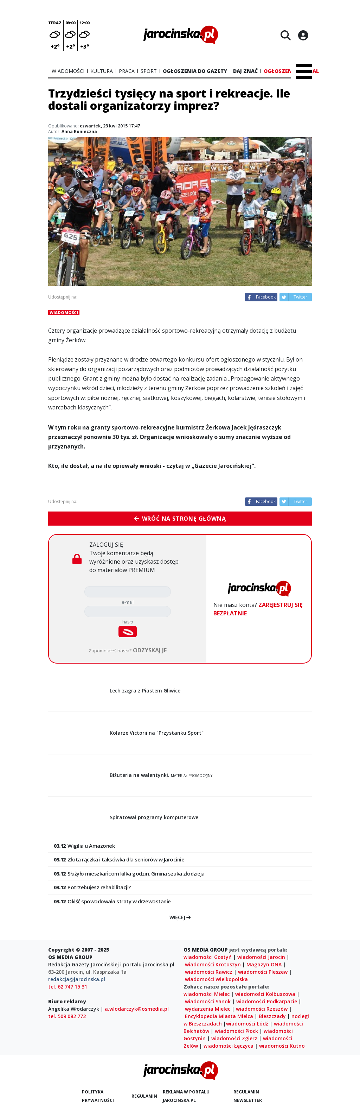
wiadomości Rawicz (208, 971)
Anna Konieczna (79, 131)
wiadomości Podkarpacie (266, 1001)
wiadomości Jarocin (261, 957)
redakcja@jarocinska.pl (76, 979)
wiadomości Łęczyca (228, 1045)
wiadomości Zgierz (234, 1038)
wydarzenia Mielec (207, 1008)
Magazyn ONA (264, 964)
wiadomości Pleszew (263, 971)
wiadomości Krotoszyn (213, 964)
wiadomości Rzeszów (262, 1008)
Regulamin (144, 1096)
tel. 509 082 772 (67, 1016)
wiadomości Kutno (282, 1045)
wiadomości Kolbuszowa (265, 994)
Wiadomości (64, 312)
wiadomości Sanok (208, 1001)
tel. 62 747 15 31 (67, 986)
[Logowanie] (303, 35)
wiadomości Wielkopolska (216, 979)
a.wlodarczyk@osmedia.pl (137, 1008)
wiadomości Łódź (247, 1023)
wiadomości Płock (236, 1031)
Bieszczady (272, 1016)
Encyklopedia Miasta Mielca (219, 1016)
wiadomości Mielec (207, 994)
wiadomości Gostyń (208, 957)
